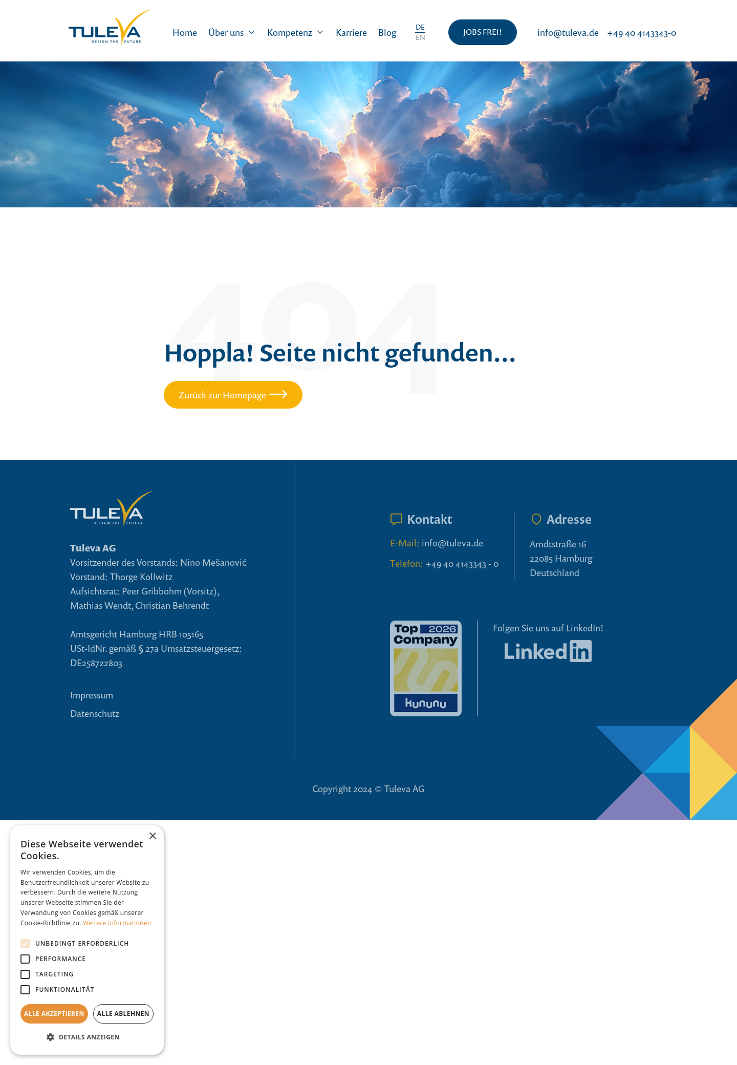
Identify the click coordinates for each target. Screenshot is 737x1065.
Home (184, 32)
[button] (232, 32)
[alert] (87, 940)
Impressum (91, 695)
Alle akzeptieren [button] (54, 1013)
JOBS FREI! (482, 31)
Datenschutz (94, 713)
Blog (387, 32)
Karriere (351, 32)
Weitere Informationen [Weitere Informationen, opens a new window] (117, 923)
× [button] (152, 836)
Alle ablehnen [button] (123, 1013)
